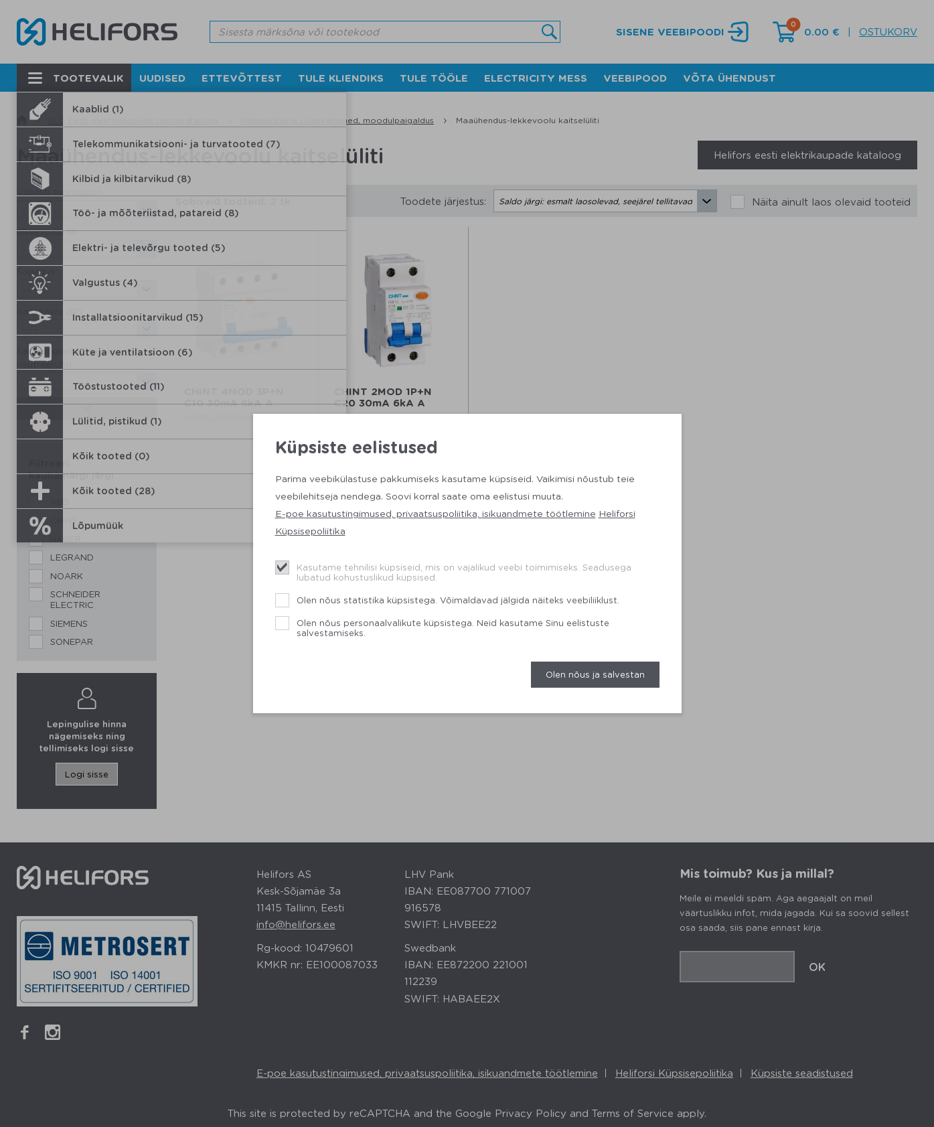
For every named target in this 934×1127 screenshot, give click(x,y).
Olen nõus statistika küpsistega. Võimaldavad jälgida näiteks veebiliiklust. (458, 599)
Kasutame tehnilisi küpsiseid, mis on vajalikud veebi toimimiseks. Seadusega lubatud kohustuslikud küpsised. (464, 572)
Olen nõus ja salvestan (595, 674)
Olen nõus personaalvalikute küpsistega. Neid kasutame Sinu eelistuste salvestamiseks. (453, 628)
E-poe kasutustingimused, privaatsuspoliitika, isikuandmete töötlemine (435, 513)
